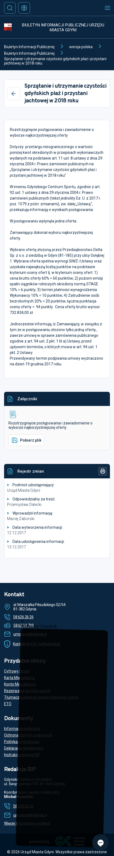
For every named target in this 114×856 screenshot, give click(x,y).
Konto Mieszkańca (20, 684)
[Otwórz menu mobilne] (107, 8)
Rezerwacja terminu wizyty (27, 691)
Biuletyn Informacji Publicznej (29, 47)
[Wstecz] (13, 93)
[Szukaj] (9, 8)
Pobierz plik (26, 440)
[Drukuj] (102, 471)
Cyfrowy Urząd (17, 671)
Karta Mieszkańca (19, 677)
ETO (7, 704)
